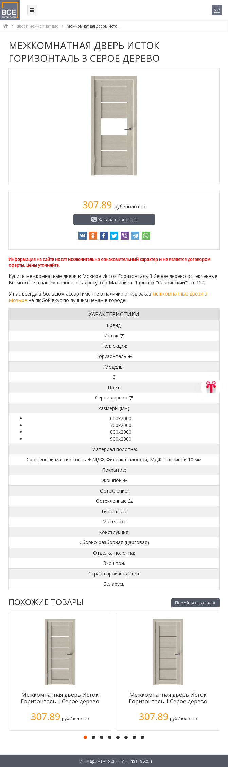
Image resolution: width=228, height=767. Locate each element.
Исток (111, 335)
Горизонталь (111, 356)
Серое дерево (111, 397)
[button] (85, 737)
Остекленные (111, 501)
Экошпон (111, 480)
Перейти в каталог (195, 603)
